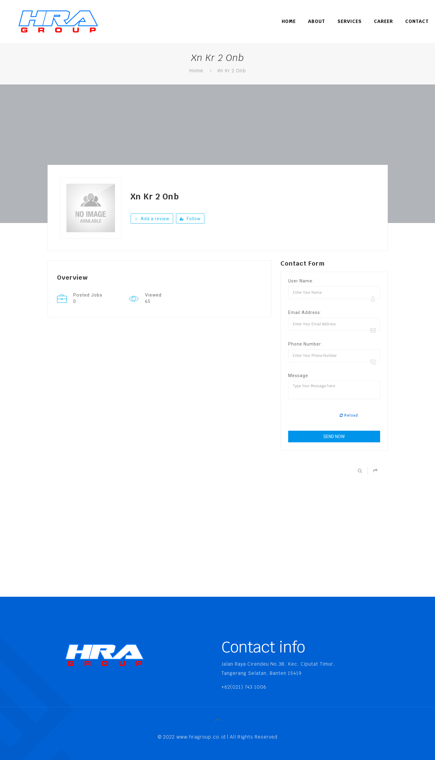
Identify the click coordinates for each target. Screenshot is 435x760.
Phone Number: (305, 344)
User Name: (301, 280)
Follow (190, 218)
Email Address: (304, 312)
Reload (349, 415)
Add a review (152, 218)
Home (196, 71)
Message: (298, 375)
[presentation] (334, 416)
